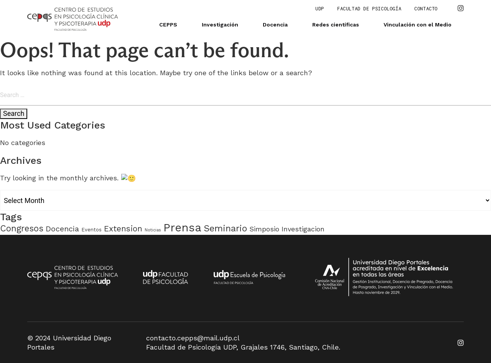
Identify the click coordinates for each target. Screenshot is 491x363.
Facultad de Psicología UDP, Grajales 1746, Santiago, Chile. (243, 347)
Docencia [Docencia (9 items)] (62, 228)
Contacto (426, 9)
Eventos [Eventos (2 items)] (91, 229)
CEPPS (168, 24)
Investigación (220, 24)
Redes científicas (335, 24)
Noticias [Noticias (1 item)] (153, 229)
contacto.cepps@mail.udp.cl (193, 337)
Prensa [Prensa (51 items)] (182, 227)
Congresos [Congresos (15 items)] (21, 228)
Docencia (275, 24)
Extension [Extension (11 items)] (123, 228)
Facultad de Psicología (369, 9)
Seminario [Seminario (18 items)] (225, 228)
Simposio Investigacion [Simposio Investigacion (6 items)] (287, 228)
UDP (319, 9)
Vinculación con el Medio (417, 24)
